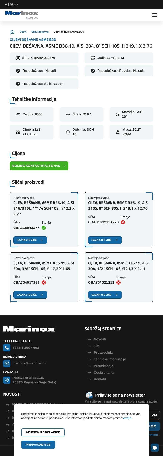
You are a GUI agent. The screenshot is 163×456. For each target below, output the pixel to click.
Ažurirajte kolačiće (43, 432)
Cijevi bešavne (40, 31)
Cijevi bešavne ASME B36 (69, 31)
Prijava (11, 4)
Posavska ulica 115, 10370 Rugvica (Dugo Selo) (34, 380)
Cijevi (23, 31)
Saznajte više (30, 240)
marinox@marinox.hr (29, 363)
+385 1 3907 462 (25, 347)
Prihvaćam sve (38, 444)
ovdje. (127, 418)
